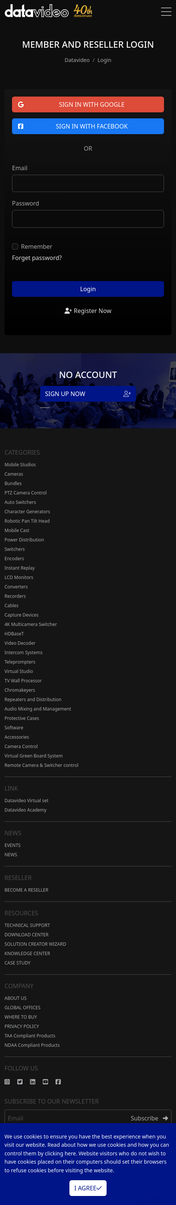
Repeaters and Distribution (33, 699)
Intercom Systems (23, 652)
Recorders (15, 596)
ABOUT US (16, 998)
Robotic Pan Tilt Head (27, 521)
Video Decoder (20, 643)
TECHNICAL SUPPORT (27, 925)
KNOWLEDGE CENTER (27, 953)
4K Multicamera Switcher (31, 624)
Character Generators (27, 511)
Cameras (14, 474)
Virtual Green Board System (34, 756)
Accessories (17, 737)
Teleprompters (20, 662)
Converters (16, 587)
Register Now (88, 311)
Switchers (15, 549)
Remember (36, 246)
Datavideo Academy (26, 810)
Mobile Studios (20, 464)
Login (88, 289)
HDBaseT (14, 633)
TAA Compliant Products (30, 1036)
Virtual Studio (19, 671)
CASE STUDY (17, 963)
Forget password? (37, 258)
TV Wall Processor (23, 680)
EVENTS (13, 845)
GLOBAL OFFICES (23, 1007)
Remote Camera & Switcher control (41, 765)
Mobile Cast (17, 530)
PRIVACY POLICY (22, 1026)
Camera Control (21, 746)
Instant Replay (20, 568)
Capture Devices (22, 615)
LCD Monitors (19, 577)
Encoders (14, 558)
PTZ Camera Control (26, 493)
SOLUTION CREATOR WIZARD (35, 944)
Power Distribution (24, 540)
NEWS (11, 854)
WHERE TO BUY (21, 1017)
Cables (11, 605)
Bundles (13, 483)
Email (19, 168)
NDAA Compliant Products (32, 1045)
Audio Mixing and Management (38, 709)
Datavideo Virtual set (26, 800)
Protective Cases (22, 718)
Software (14, 727)
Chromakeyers (20, 690)
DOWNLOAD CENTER (26, 934)
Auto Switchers (20, 502)
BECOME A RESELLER (26, 890)
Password (25, 203)
